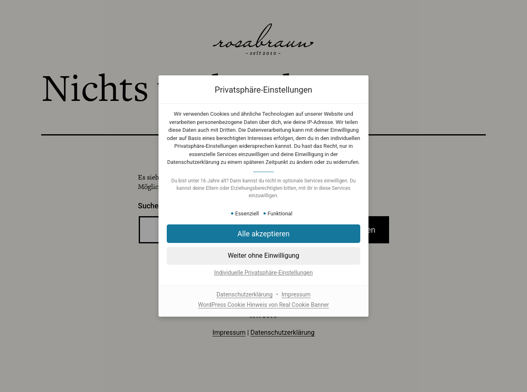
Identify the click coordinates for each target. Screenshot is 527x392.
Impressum (296, 294)
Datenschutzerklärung (245, 294)
